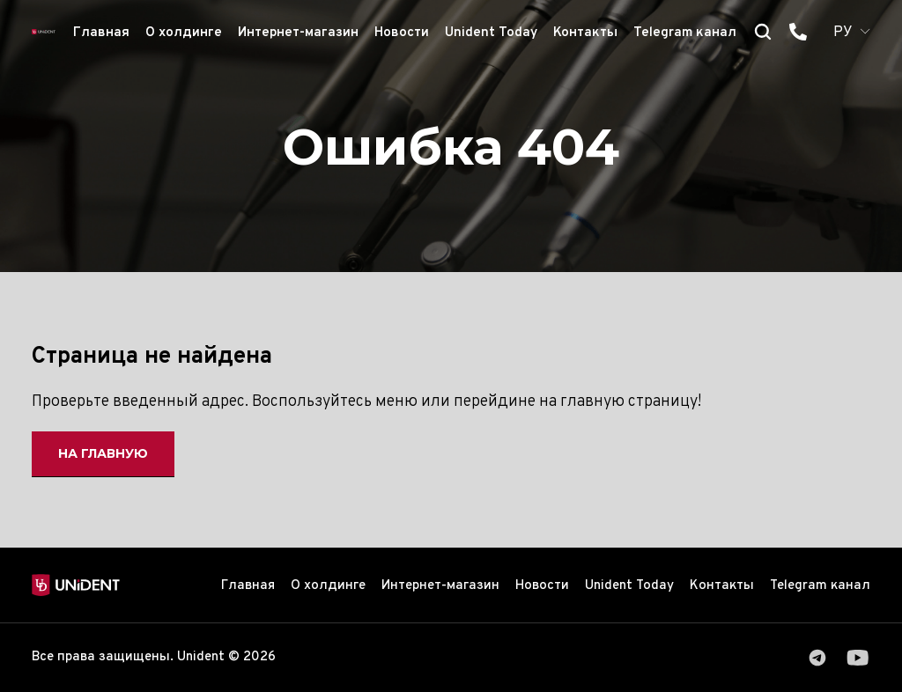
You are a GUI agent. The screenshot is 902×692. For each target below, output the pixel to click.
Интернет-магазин (298, 33)
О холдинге (183, 33)
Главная (101, 33)
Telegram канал (684, 33)
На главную (103, 453)
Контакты (585, 33)
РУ (843, 32)
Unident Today (491, 33)
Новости (401, 33)
